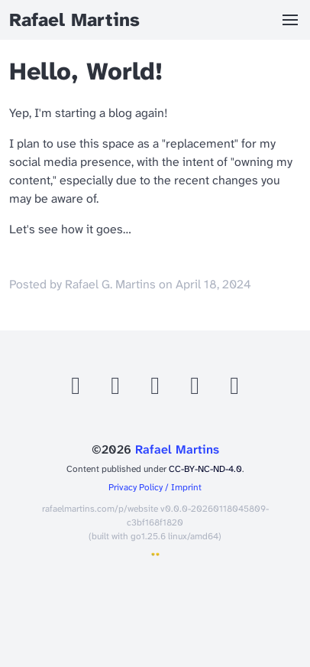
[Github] (77, 390)
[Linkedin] (196, 390)
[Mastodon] (117, 390)
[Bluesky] (156, 390)
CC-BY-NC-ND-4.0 (205, 469)
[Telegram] (234, 390)
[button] (290, 20)
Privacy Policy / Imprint (155, 487)
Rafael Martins (177, 449)
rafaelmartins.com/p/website (100, 509)
